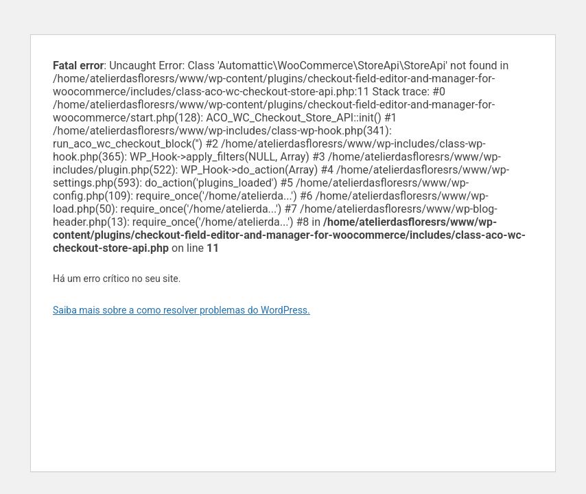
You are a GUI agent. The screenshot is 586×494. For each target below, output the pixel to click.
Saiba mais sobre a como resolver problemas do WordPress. (181, 310)
